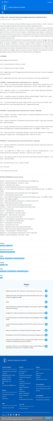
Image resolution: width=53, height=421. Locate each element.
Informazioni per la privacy (8, 394)
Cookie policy (5, 398)
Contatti (4, 396)
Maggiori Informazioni (37, 419)
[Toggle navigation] (2, 12)
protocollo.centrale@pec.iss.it (9, 385)
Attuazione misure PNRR (8, 408)
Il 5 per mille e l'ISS (23, 408)
